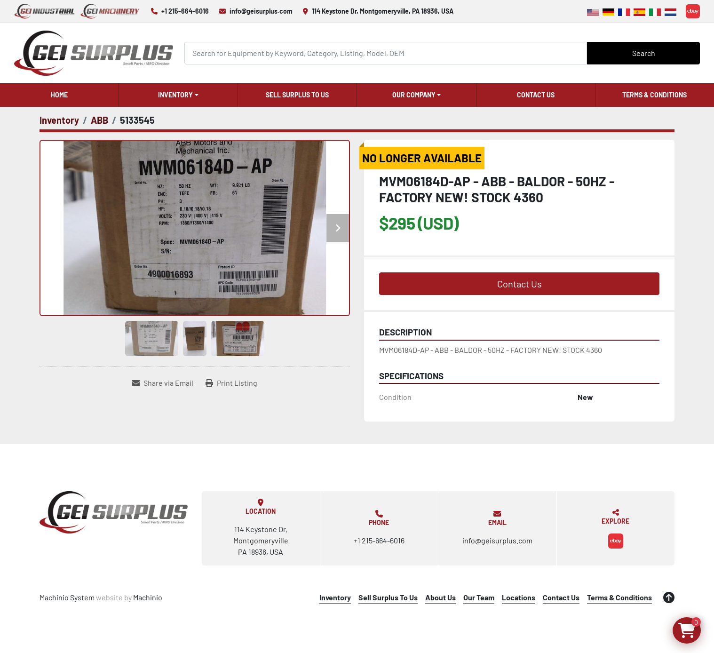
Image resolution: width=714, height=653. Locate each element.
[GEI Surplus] (114, 512)
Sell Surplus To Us (297, 95)
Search (643, 52)
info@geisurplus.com (261, 11)
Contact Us (536, 95)
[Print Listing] (231, 383)
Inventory (175, 95)
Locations (518, 597)
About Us (440, 597)
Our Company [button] (414, 95)
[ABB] (99, 120)
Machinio (147, 597)
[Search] (385, 53)
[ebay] (693, 11)
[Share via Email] (162, 383)
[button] (178, 95)
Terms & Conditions (654, 95)
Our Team (478, 597)
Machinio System (67, 597)
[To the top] (668, 597)
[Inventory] (59, 120)
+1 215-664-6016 (185, 11)
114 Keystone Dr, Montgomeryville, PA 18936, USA (382, 11)
